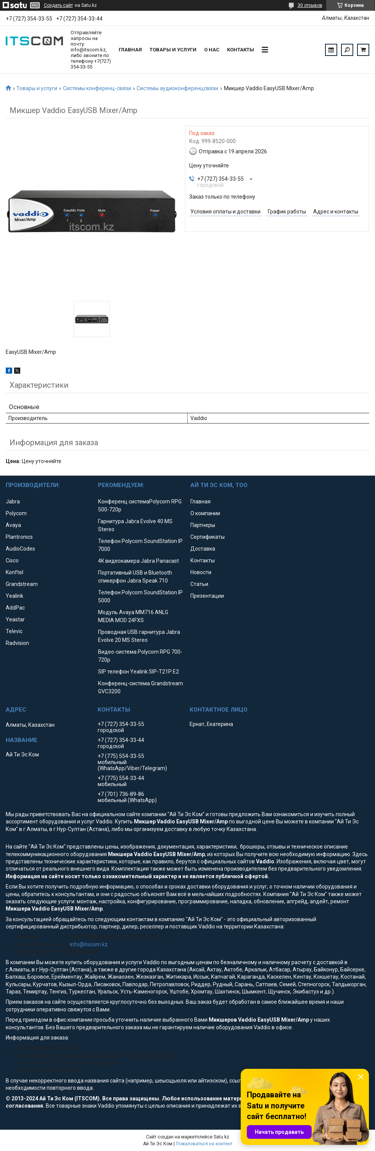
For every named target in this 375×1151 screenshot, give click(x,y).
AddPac (15, 608)
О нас (211, 50)
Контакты (240, 50)
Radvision (17, 643)
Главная (130, 50)
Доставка (202, 549)
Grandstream (22, 584)
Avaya (13, 525)
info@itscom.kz (89, 944)
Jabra (13, 501)
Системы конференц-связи (97, 88)
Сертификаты (207, 537)
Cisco (12, 560)
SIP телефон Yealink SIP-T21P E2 (138, 672)
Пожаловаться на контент (204, 1143)
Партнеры (202, 525)
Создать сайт (58, 5)
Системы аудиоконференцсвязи (177, 88)
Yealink (14, 596)
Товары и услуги (173, 50)
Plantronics (19, 537)
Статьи (199, 584)
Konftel (14, 572)
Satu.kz (221, 1137)
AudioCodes (20, 549)
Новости (200, 572)
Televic (14, 631)
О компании (205, 513)
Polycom (16, 513)
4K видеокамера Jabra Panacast (138, 561)
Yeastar (15, 619)
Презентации (207, 596)
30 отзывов (310, 5)
